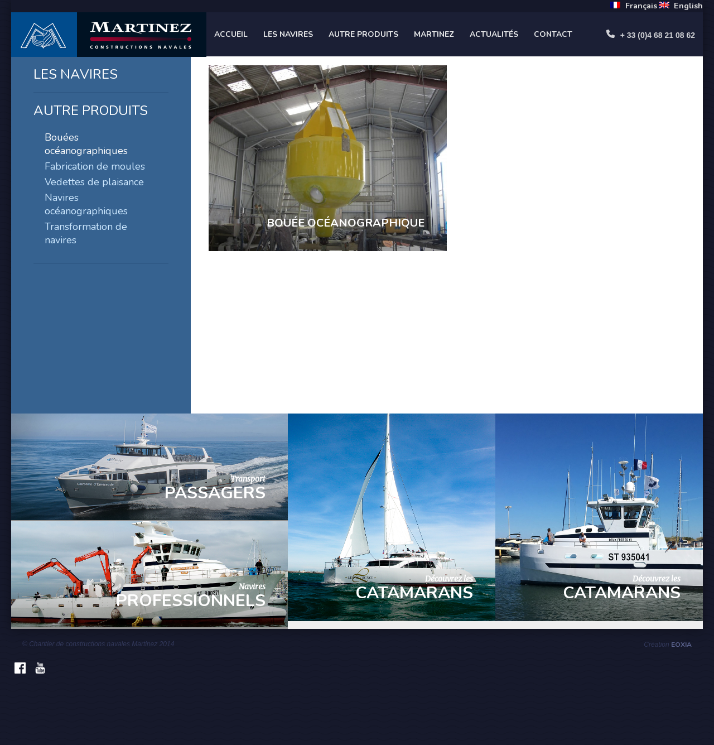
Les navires (288, 34)
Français (641, 5)
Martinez (434, 34)
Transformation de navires (86, 233)
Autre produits (363, 34)
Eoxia (681, 644)
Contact (553, 34)
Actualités (494, 34)
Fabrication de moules (95, 166)
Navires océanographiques (86, 204)
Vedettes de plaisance (94, 182)
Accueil (231, 34)
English (688, 5)
